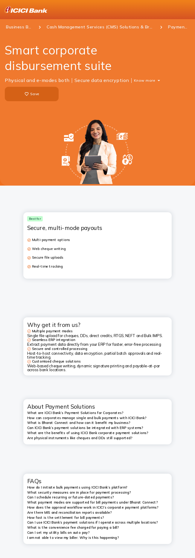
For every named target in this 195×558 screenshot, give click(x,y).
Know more (145, 80)
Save (31, 94)
